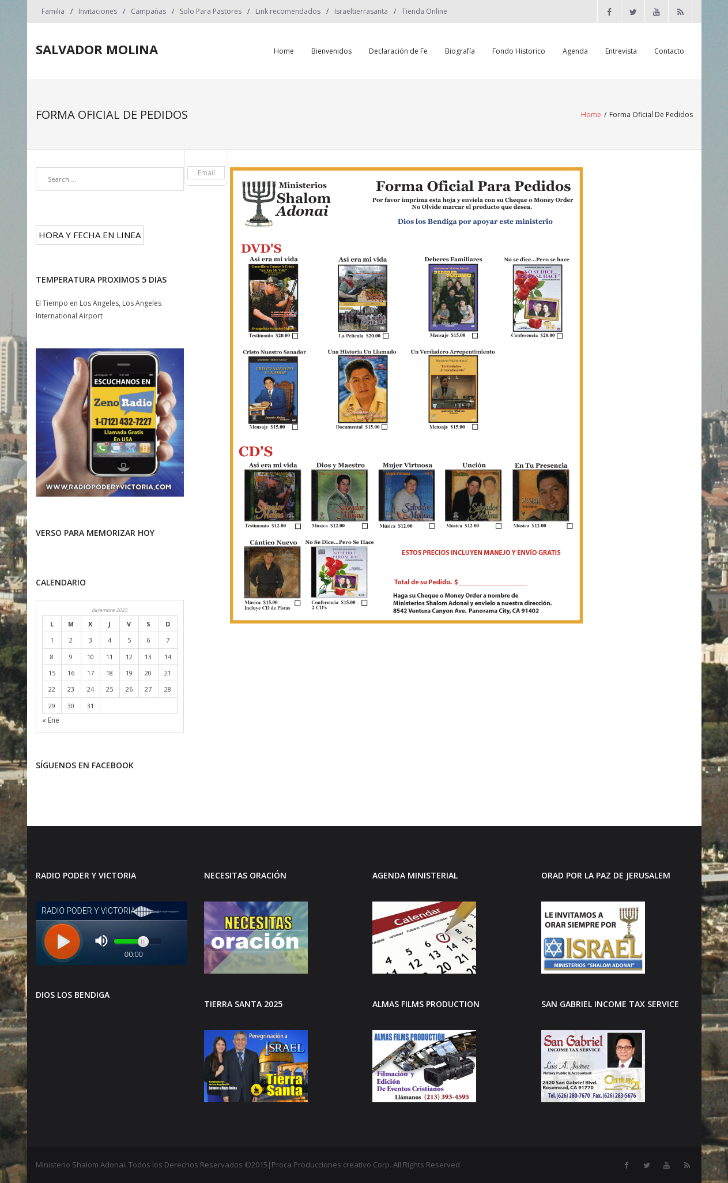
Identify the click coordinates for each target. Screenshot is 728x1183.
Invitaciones (97, 11)
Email (206, 173)
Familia (53, 11)
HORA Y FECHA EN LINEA (90, 235)
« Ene (50, 720)
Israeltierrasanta (361, 11)
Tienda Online (424, 11)
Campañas (148, 11)
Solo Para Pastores (211, 11)
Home (591, 114)
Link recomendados (287, 11)
